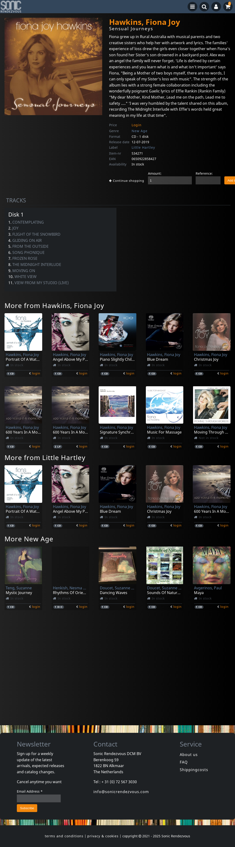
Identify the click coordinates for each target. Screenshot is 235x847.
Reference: (204, 173)
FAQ (184, 762)
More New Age (29, 538)
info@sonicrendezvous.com (121, 791)
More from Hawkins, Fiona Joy (54, 305)
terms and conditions (64, 836)
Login (137, 125)
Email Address (30, 791)
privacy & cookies (103, 836)
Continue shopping (126, 180)
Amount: (154, 173)
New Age (139, 131)
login (36, 373)
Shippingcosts (194, 769)
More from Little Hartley (45, 457)
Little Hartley (143, 147)
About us (189, 754)
